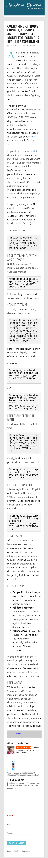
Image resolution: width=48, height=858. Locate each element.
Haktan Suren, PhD (24, 742)
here (33, 136)
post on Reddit (30, 151)
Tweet (18, 728)
